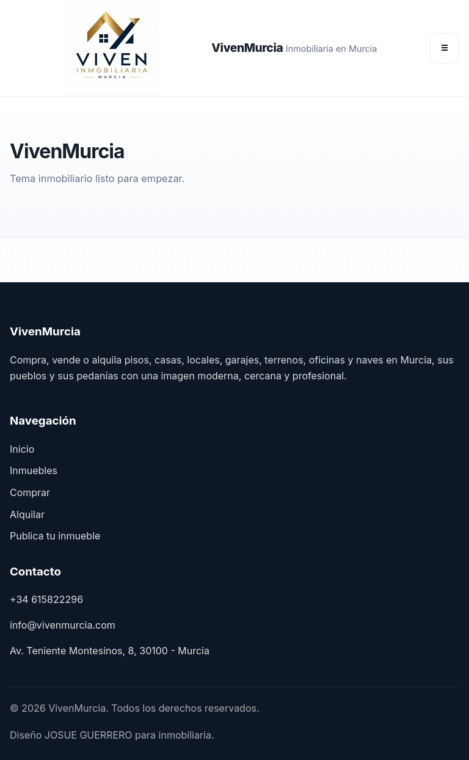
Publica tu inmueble (55, 536)
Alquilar (27, 514)
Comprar (30, 492)
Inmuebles (33, 470)
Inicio (22, 449)
